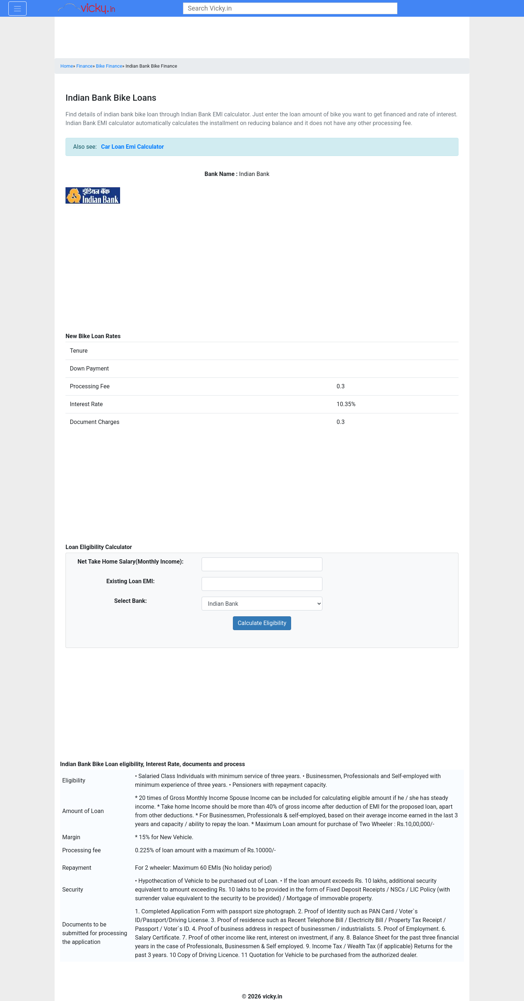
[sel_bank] (262, 603)
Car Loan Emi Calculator (132, 146)
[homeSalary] (262, 564)
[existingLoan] (262, 584)
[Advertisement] (262, 282)
